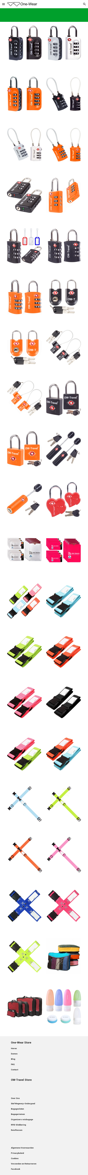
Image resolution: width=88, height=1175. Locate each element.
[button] (3, 4)
